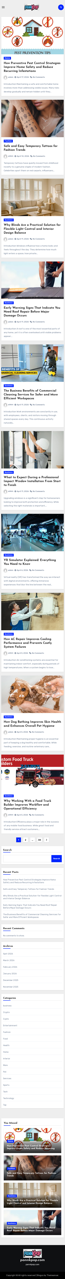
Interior (6, 1058)
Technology (8, 1098)
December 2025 (10, 980)
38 (39, 840)
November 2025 (10, 987)
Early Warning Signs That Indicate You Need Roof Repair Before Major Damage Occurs (32, 311)
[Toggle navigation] (3, 7)
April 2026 (8, 954)
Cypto (6, 1019)
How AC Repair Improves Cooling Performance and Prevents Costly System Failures (28, 643)
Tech (5, 1092)
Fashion (8, 141)
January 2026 (10, 973)
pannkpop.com (32, 1260)
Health (6, 1045)
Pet (4, 1072)
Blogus (40, 1275)
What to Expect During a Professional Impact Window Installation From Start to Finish (32, 481)
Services (7, 1078)
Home (7, 58)
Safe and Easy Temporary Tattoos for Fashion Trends (28, 889)
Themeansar (52, 1275)
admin (8, 77)
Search (7, 850)
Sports (6, 1085)
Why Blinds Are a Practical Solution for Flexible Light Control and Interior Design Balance (32, 229)
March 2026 (9, 960)
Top (4, 1105)
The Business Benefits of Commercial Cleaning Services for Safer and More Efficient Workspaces (31, 394)
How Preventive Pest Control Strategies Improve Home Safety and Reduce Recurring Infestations (32, 67)
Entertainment (10, 1025)
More (5, 1065)
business (9, 220)
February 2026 (10, 967)
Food (5, 1039)
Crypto (6, 1012)
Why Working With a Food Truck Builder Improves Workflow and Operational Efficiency (27, 805)
